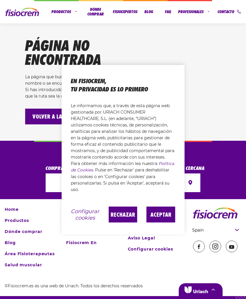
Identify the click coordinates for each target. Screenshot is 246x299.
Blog (148, 11)
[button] (201, 289)
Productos (64, 11)
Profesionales (194, 11)
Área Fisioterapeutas (30, 253)
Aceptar (160, 214)
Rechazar (123, 214)
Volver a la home (54, 116)
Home (12, 209)
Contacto (229, 11)
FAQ (168, 11)
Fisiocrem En (81, 242)
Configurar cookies (150, 249)
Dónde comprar (95, 11)
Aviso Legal (141, 238)
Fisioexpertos (125, 11)
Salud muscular (23, 264)
